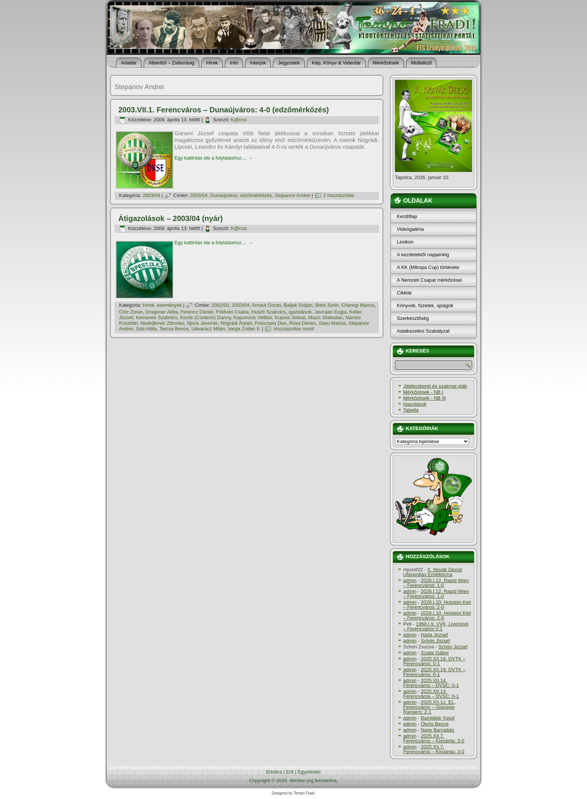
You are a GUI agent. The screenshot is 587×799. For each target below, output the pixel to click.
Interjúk (258, 63)
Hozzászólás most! (294, 329)
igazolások (300, 312)
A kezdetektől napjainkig (423, 254)
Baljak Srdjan (298, 305)
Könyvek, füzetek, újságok (425, 305)
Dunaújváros (224, 195)
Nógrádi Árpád (236, 323)
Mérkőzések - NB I (423, 392)
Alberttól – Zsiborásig (171, 63)
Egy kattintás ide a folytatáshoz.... (213, 158)
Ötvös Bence (434, 724)
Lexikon (405, 242)
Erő (290, 772)
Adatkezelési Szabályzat (423, 331)
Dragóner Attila (162, 312)
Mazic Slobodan (325, 317)
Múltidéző (421, 63)
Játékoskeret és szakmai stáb (435, 386)
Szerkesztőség (413, 318)
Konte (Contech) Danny (205, 317)
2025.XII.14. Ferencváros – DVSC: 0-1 (431, 683)
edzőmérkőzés (256, 195)
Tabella (411, 410)
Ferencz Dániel (196, 312)
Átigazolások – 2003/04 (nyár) (170, 218)
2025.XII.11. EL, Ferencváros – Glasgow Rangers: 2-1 (429, 707)
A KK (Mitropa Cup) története (428, 267)
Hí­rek (212, 63)
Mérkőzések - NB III (424, 398)
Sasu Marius (332, 323)
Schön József (435, 641)
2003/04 (151, 195)
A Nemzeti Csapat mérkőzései (429, 280)
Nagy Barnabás (437, 730)
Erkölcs (274, 772)
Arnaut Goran (266, 305)
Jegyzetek (289, 63)
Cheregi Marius (357, 305)
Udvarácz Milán (208, 329)
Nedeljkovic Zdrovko (162, 323)
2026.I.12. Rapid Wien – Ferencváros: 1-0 (436, 583)
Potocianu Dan (270, 323)
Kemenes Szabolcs (156, 317)
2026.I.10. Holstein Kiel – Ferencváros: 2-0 (437, 604)
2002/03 (220, 305)
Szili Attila (146, 329)
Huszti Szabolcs (268, 312)
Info (234, 63)
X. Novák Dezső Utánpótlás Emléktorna (432, 572)
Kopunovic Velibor (252, 317)
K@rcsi (239, 119)
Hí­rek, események (162, 305)
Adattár (129, 63)
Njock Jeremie (202, 323)
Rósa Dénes (302, 323)
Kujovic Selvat (290, 317)
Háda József (434, 635)
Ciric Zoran (131, 312)
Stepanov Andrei (292, 195)
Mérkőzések (386, 63)
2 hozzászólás (338, 195)
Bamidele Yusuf (437, 718)
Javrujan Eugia (330, 312)
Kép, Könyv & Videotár (336, 63)
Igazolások (414, 404)
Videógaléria (410, 229)
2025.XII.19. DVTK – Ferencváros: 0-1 (434, 661)
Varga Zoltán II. (244, 329)
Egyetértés (309, 772)
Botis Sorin (327, 305)
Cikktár (404, 293)
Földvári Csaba (232, 312)
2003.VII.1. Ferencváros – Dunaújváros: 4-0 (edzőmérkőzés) (223, 110)
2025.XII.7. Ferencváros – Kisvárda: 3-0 (433, 738)
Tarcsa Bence (174, 329)
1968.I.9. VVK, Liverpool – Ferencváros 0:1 (435, 626)
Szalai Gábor (435, 653)
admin (409, 580)
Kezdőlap (407, 216)
